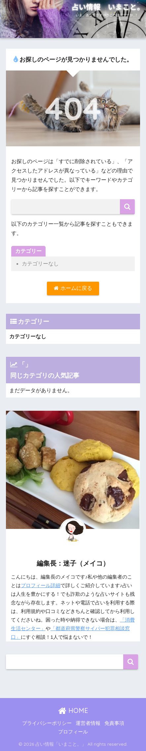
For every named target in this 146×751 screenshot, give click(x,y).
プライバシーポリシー (47, 723)
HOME (73, 710)
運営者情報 (88, 723)
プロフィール (73, 731)
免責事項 (114, 723)
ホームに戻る (73, 288)
